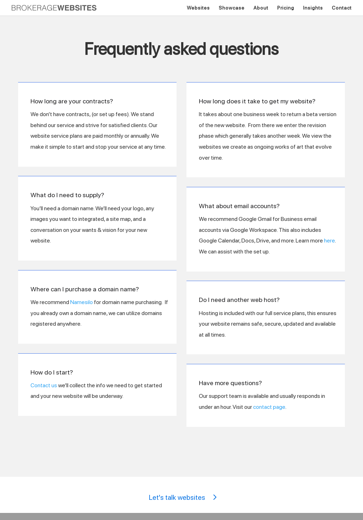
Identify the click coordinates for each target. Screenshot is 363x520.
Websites (198, 8)
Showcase (232, 8)
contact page (269, 407)
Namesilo (81, 302)
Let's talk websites (177, 497)
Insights (313, 8)
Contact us (43, 385)
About (260, 8)
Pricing (285, 8)
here (329, 240)
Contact (342, 8)
